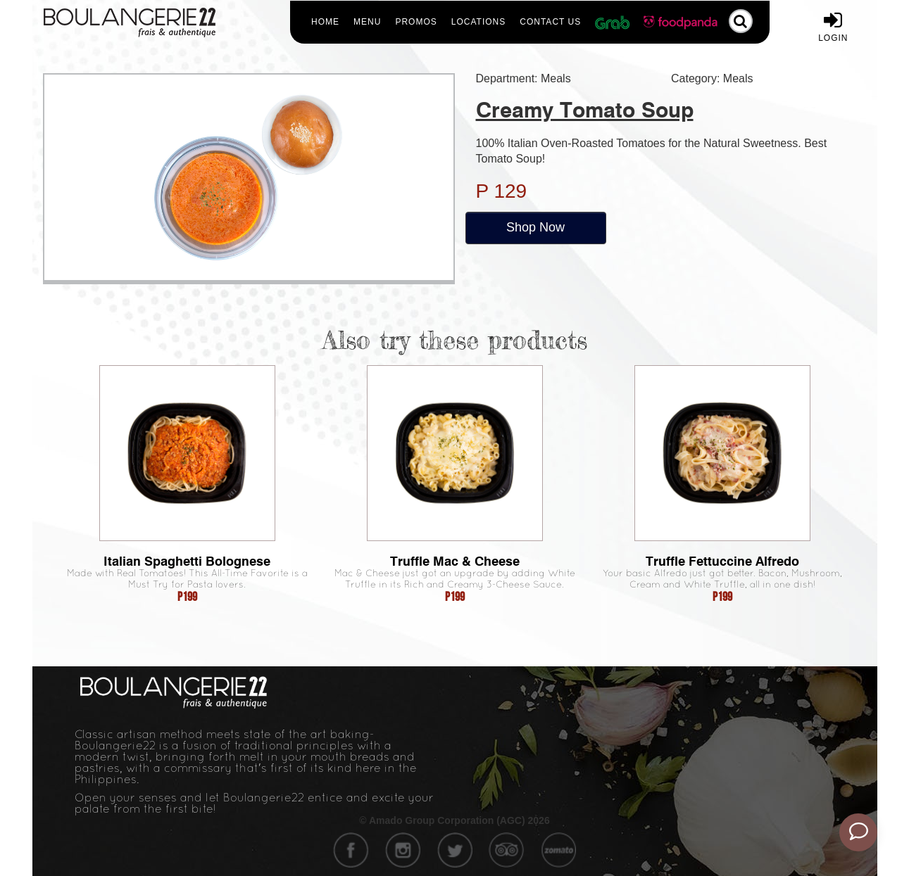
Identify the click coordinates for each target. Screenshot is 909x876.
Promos (416, 22)
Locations (478, 22)
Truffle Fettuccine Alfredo (722, 561)
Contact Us (550, 22)
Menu (367, 22)
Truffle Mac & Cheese (455, 561)
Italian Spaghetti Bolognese (187, 561)
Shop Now (535, 227)
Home (325, 22)
